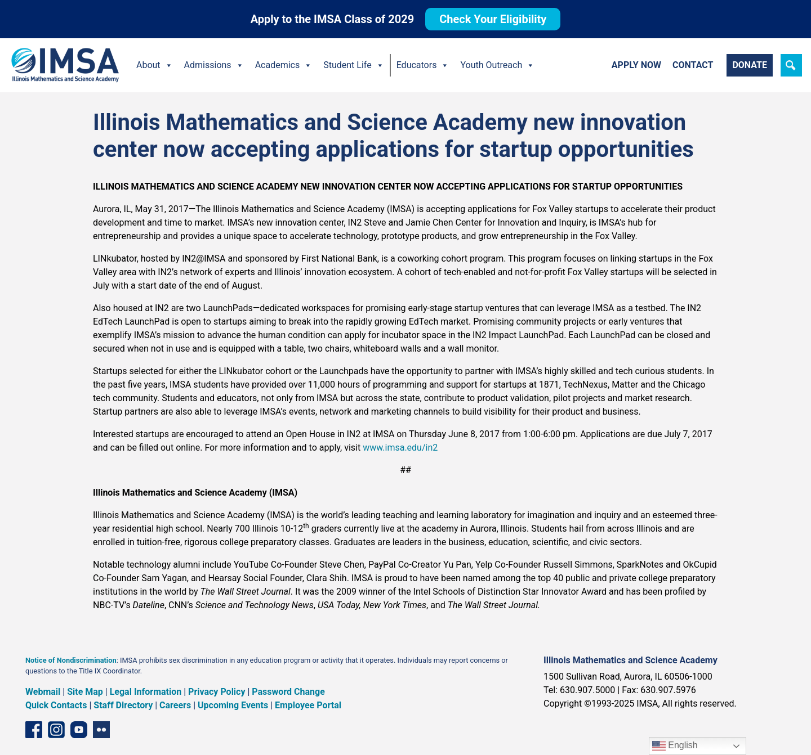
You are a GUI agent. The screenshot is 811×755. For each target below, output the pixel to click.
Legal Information (146, 691)
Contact (692, 65)
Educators (422, 65)
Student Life (353, 65)
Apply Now (636, 65)
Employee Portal (308, 705)
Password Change (288, 691)
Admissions (214, 65)
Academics (284, 65)
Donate (749, 65)
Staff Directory (123, 705)
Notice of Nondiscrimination (71, 660)
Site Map (85, 691)
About (154, 65)
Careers (175, 705)
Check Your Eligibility (492, 19)
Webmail (42, 691)
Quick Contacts (56, 705)
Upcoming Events (233, 705)
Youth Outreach (497, 65)
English (675, 746)
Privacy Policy (216, 691)
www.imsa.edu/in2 (400, 447)
